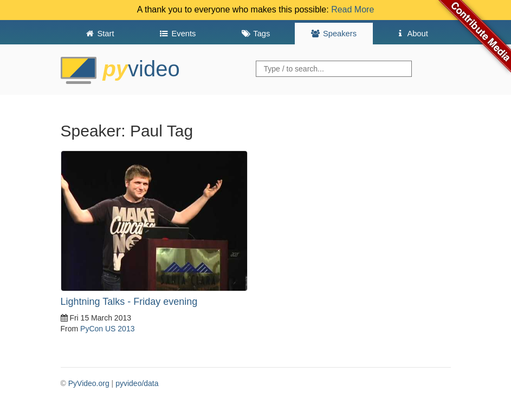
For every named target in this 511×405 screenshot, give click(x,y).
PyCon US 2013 (107, 328)
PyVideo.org (88, 383)
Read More (352, 9)
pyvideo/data (136, 383)
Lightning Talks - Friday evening (129, 301)
